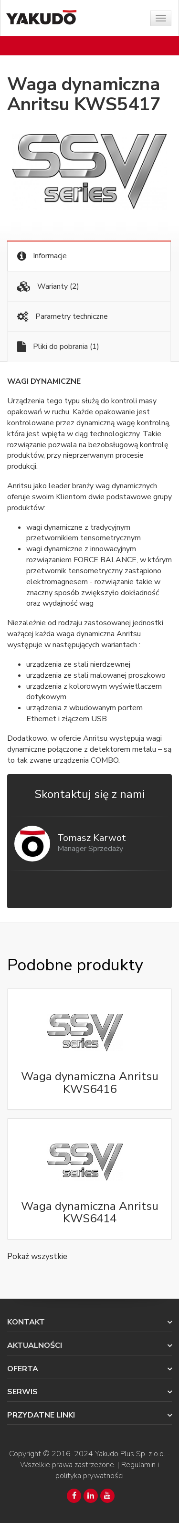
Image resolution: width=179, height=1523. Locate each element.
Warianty (48, 286)
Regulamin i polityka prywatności (107, 1470)
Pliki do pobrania (58, 346)
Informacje (42, 256)
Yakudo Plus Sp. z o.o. (130, 1454)
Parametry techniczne (62, 316)
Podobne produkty (75, 965)
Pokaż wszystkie (37, 1256)
